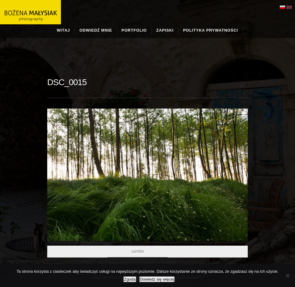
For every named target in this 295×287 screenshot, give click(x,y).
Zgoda (130, 279)
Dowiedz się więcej (157, 279)
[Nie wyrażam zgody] (287, 275)
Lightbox (137, 251)
